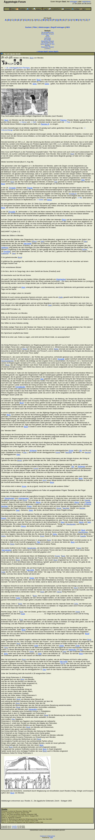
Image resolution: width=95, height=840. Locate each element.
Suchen (28, 27)
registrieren (86, 2)
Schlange (33, 450)
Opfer (61, 297)
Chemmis (4, 253)
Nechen (88, 452)
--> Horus (23, 122)
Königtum (72, 194)
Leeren (47, 48)
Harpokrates (31, 548)
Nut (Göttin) (47, 39)
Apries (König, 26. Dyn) (47, 44)
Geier (31, 510)
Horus (49, 200)
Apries (84, 249)
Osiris (47, 84)
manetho (14, 826)
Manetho (47, 45)
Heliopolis (72, 650)
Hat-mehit (27, 243)
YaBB (51, 837)
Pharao (30, 188)
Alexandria (33, 709)
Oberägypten (9, 498)
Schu (35, 84)
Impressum (43, 836)
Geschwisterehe (7, 361)
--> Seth (33, 122)
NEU (68, 27)
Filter (35, 27)
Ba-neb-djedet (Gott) (47, 32)
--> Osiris (39, 200)
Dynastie (12, 188)
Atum (23, 287)
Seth (42, 241)
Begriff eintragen (58, 27)
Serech (47, 37)
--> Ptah (67, 122)
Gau (83, 180)
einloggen (74, 2)
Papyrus (63, 120)
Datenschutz (51, 836)
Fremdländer (20, 387)
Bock (32, 58)
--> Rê (79, 198)
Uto (80, 450)
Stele (47, 35)
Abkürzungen (43, 27)
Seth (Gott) (47, 38)
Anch (45, 480)
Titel (38, 542)
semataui (14, 827)
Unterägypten (23, 498)
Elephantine (61, 279)
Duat (50, 305)
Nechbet (68, 452)
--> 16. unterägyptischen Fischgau (17, 68)
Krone (71, 450)
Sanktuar (4, 247)
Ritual (24, 349)
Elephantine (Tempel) (47, 34)
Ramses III (45, 124)
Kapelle (87, 500)
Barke (56, 349)
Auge (3, 572)
